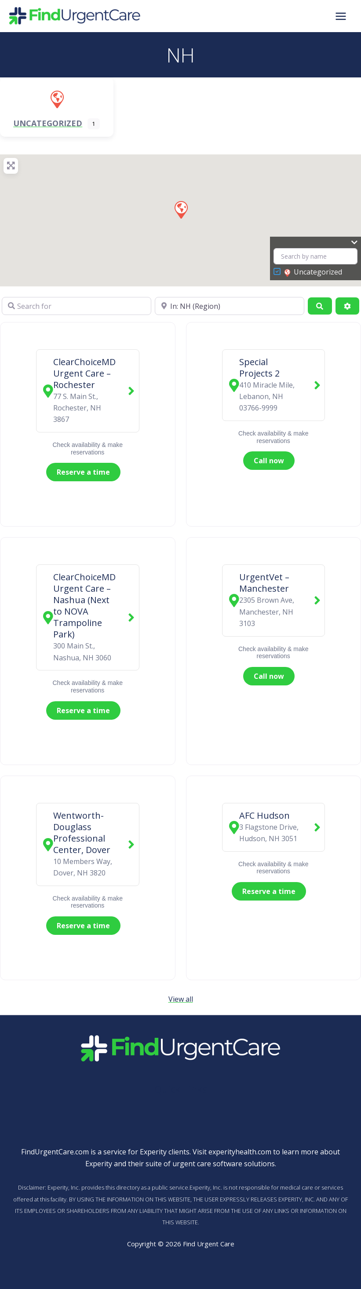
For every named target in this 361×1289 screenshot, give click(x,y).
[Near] (229, 306)
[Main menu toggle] (340, 16)
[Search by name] (315, 256)
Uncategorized (313, 272)
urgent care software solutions (223, 1163)
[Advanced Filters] (347, 305)
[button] (181, 209)
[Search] (320, 305)
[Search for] (76, 306)
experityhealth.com (239, 1152)
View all (180, 999)
